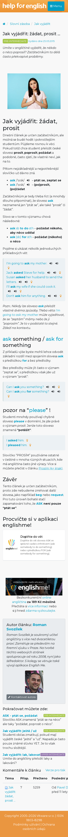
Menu (56, 6)
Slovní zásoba (20, 24)
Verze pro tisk (55, 770)
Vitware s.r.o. (45, 816)
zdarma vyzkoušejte (40, 610)
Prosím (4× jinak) (51, 468)
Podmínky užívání (26, 824)
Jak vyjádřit (42, 24)
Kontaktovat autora (22, 697)
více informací (38, 606)
